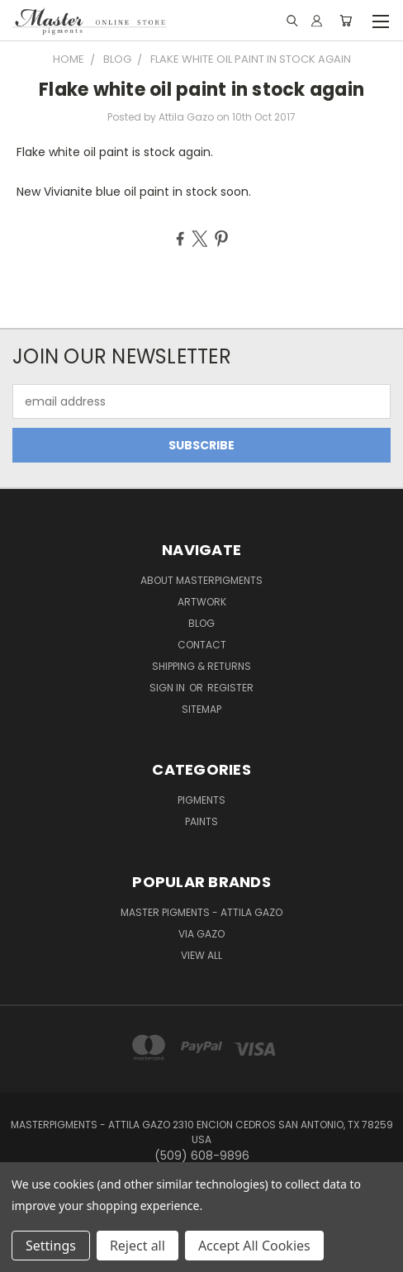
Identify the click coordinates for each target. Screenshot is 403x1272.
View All (201, 955)
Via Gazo (201, 934)
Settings (51, 1245)
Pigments (201, 800)
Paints (201, 821)
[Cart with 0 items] (345, 21)
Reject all (137, 1245)
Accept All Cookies (254, 1245)
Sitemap (201, 709)
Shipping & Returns (201, 666)
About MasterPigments (201, 580)
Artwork (202, 602)
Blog (201, 623)
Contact (202, 645)
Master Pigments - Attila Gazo (201, 912)
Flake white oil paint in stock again (201, 89)
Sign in (168, 688)
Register (230, 688)
